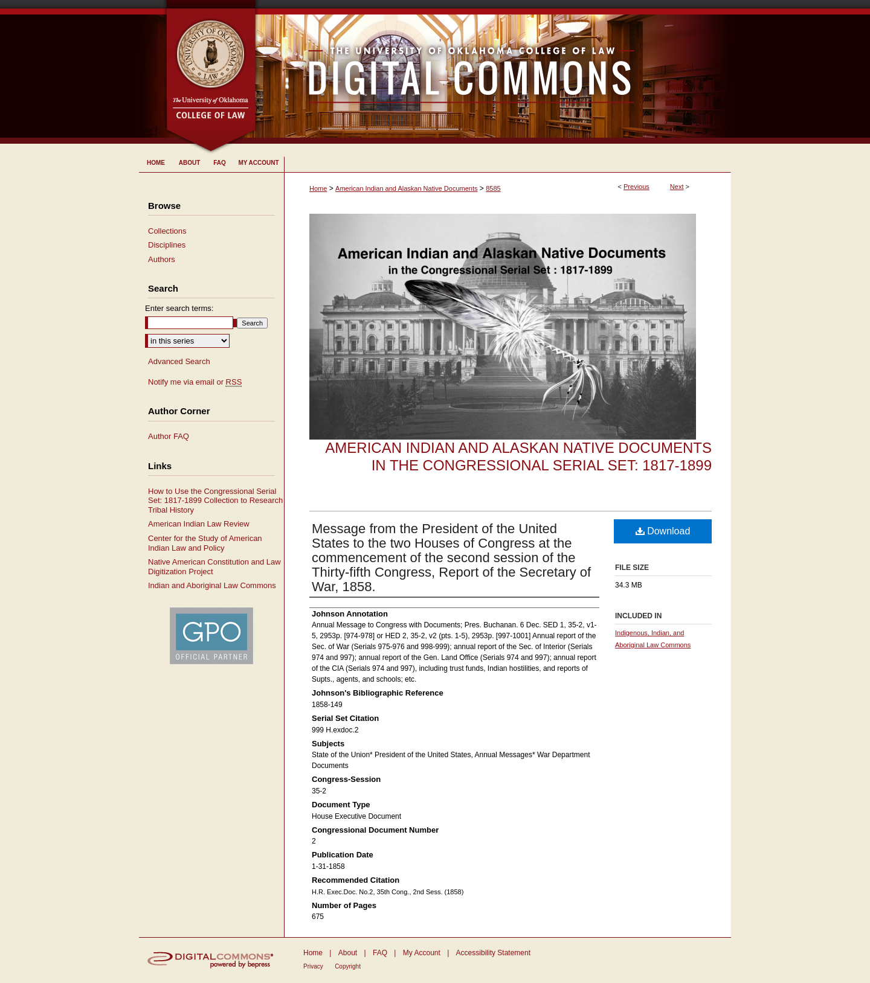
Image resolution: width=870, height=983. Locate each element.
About (347, 953)
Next (677, 186)
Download (663, 531)
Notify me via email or (195, 382)
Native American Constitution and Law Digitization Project (214, 566)
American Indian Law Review (199, 523)
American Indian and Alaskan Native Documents (406, 188)
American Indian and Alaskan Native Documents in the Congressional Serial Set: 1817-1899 (518, 456)
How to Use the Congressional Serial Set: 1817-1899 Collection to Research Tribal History (215, 500)
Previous (636, 186)
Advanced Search (179, 361)
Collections (167, 230)
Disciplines (166, 244)
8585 (493, 188)
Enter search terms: (179, 308)
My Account (421, 953)
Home (318, 188)
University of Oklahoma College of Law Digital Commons (494, 72)
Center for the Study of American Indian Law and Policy (205, 543)
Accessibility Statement (493, 953)
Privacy (313, 966)
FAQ (380, 953)
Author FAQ (168, 436)
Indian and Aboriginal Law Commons (212, 585)
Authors (161, 259)
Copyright (348, 966)
